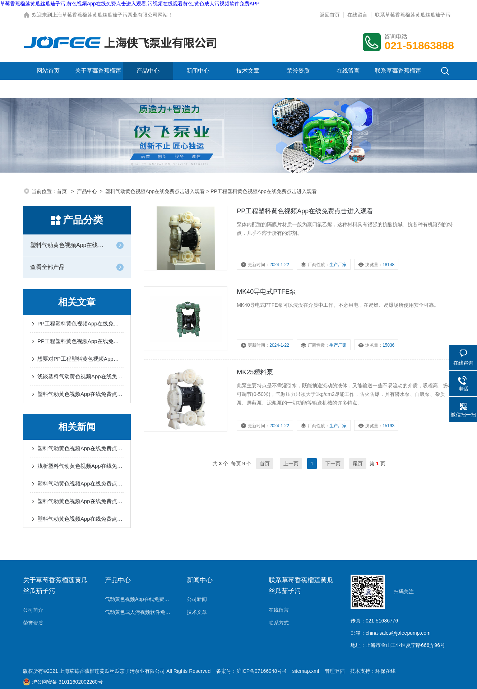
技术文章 (247, 71)
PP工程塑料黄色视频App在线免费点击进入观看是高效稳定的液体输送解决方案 (80, 323)
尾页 (358, 463)
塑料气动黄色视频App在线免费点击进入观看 (155, 191)
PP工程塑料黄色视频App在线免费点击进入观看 (305, 211)
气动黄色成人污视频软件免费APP (138, 612)
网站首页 (48, 71)
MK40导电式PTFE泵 (266, 291)
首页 (62, 191)
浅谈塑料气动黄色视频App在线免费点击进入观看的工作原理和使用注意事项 (80, 376)
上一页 (290, 463)
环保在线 (385, 671)
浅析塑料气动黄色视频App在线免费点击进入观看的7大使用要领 (80, 466)
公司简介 (33, 610)
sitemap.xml (305, 671)
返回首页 (330, 15)
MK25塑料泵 (255, 372)
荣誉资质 (298, 71)
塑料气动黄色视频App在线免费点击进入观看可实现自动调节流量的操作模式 (80, 483)
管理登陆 (335, 671)
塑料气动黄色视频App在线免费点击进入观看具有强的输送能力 (80, 519)
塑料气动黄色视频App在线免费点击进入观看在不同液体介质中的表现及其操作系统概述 (80, 448)
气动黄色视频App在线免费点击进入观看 (138, 599)
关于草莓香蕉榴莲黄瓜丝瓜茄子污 (98, 80)
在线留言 (357, 15)
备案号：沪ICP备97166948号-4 (251, 671)
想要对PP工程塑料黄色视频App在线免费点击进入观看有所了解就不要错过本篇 (80, 359)
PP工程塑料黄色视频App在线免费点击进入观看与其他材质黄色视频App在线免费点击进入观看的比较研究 (80, 341)
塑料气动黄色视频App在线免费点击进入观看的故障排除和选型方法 (80, 394)
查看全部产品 (47, 267)
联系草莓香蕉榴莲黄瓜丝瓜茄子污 (412, 15)
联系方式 (279, 623)
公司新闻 (197, 599)
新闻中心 (197, 71)
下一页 (333, 463)
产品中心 (147, 71)
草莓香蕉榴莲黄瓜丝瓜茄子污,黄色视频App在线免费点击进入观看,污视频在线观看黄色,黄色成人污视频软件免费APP (130, 3)
